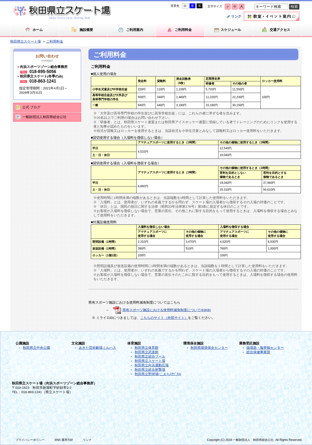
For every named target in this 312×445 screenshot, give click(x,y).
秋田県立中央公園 (36, 348)
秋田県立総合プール (150, 356)
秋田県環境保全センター (209, 348)
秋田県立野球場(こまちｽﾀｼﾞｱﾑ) (158, 374)
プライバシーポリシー (30, 440)
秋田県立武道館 (146, 352)
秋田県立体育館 (146, 348)
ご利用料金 (54, 41)
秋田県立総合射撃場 (150, 369)
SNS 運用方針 (63, 440)
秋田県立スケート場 (25, 41)
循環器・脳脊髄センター (265, 348)
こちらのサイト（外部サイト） (164, 318)
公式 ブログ (31, 107)
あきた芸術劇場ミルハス (97, 348)
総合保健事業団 (258, 352)
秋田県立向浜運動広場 (152, 365)
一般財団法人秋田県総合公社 (44, 117)
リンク (236, 16)
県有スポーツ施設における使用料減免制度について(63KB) (166, 310)
